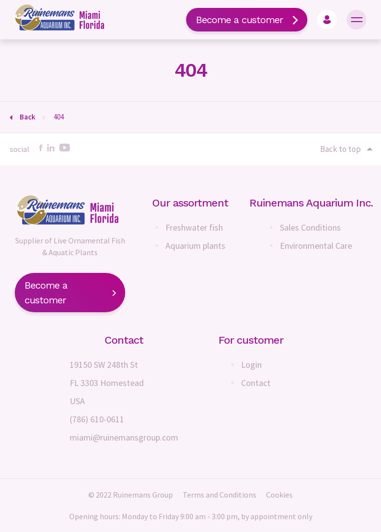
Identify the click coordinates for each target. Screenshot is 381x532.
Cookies (279, 495)
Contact (256, 382)
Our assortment (190, 203)
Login (251, 364)
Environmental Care (316, 245)
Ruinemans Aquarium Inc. (311, 203)
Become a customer (247, 20)
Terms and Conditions (219, 495)
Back (27, 116)
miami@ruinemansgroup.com (124, 437)
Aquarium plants (195, 245)
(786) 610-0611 (97, 419)
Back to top (345, 149)
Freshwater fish (194, 227)
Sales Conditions (310, 227)
